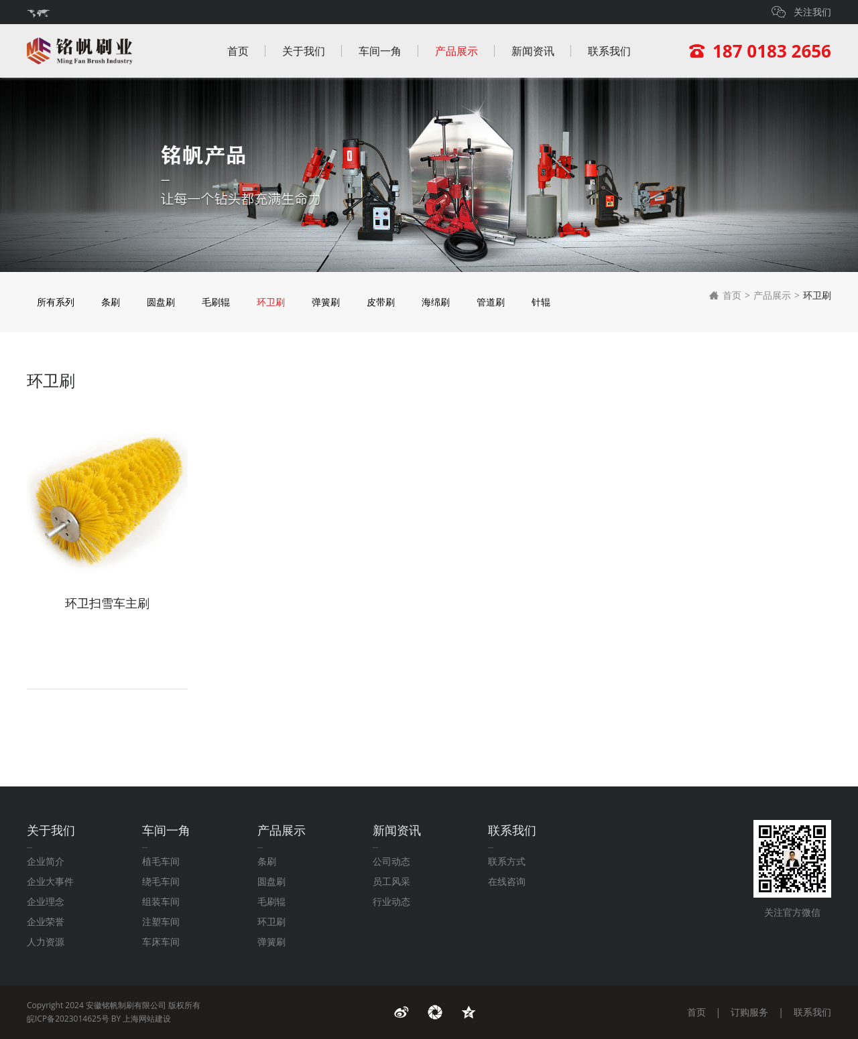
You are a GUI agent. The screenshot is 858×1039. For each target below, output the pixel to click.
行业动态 (391, 901)
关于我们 (303, 51)
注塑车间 (161, 921)
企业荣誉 (45, 921)
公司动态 (391, 861)
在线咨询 (507, 881)
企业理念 (45, 901)
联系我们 (609, 51)
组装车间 (161, 901)
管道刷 (491, 301)
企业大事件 (50, 881)
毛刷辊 (216, 301)
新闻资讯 (532, 51)
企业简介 (45, 861)
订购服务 (749, 1012)
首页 (238, 51)
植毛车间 (161, 861)
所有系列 (55, 301)
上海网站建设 (147, 1018)
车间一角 (380, 51)
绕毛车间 (161, 881)
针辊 (541, 301)
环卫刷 (271, 301)
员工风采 (391, 881)
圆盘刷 (161, 301)
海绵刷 (436, 301)
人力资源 (45, 941)
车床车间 (161, 941)
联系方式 (507, 861)
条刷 (110, 301)
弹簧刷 (326, 301)
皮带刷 (381, 301)
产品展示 (456, 51)
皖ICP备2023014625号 (68, 1018)
